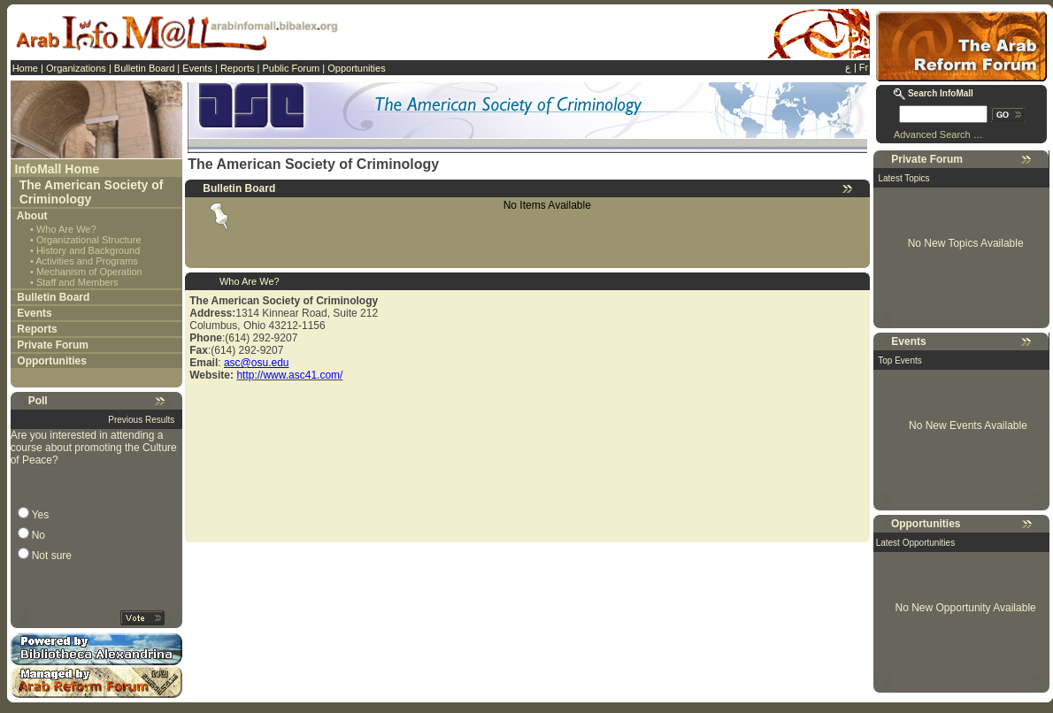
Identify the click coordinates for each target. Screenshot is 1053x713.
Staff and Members (77, 282)
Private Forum (52, 345)
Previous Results (141, 420)
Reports (237, 68)
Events (197, 68)
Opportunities (356, 68)
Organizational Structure (89, 239)
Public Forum (290, 68)
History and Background (88, 250)
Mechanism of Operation (89, 271)
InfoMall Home (57, 169)
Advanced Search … (938, 134)
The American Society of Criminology (91, 192)
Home (25, 68)
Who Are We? (66, 229)
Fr (863, 67)
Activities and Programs (86, 261)
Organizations (76, 68)
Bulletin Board (144, 68)
